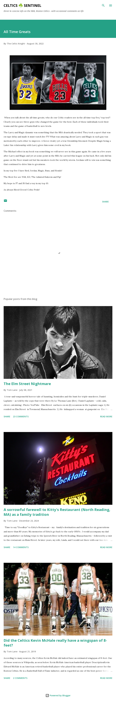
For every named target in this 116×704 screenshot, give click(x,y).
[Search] (103, 5)
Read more (106, 416)
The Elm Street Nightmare (27, 383)
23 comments (21, 416)
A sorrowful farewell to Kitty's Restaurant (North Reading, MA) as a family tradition (57, 512)
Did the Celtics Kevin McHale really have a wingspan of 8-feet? (55, 643)
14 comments (21, 547)
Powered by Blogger (58, 695)
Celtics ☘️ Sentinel (22, 5)
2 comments (20, 678)
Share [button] (105, 201)
